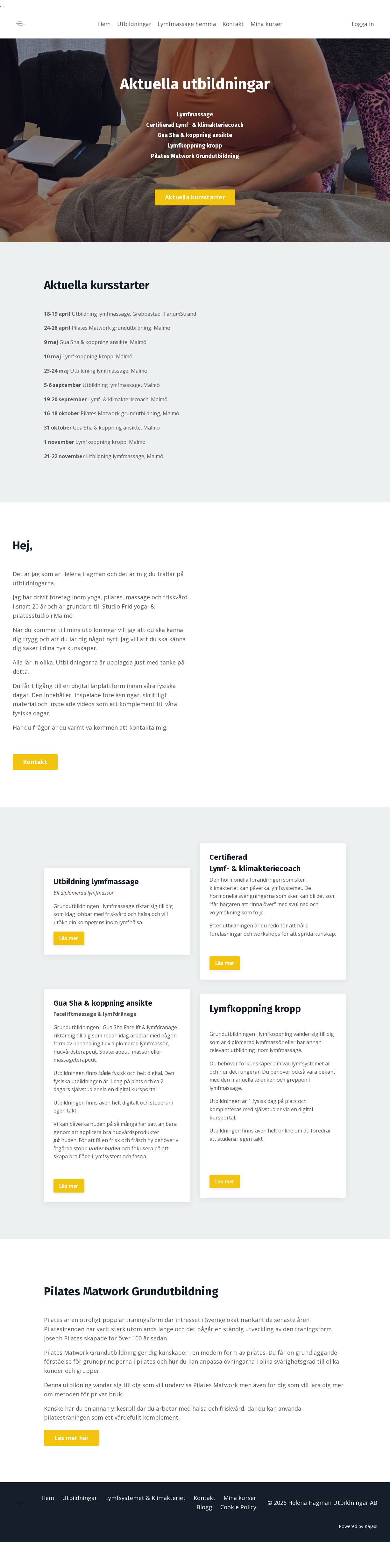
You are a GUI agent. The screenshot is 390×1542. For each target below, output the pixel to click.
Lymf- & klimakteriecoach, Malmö (114, 397)
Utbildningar (132, 23)
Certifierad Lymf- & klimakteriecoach (195, 124)
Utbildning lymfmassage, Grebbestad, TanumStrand (131, 312)
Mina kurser (267, 23)
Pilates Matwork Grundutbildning (195, 154)
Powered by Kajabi (358, 1526)
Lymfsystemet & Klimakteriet (145, 1497)
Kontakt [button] (35, 760)
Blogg (204, 1506)
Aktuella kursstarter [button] (195, 195)
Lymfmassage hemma (186, 23)
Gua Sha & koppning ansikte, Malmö (102, 340)
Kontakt (234, 23)
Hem (102, 23)
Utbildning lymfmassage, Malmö (103, 369)
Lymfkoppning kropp (195, 144)
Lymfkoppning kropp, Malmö (94, 354)
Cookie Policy (238, 1506)
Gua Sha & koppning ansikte (195, 134)
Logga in (362, 23)
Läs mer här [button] (71, 1437)
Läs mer (69, 936)
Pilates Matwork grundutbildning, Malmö (116, 326)
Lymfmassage (195, 114)
